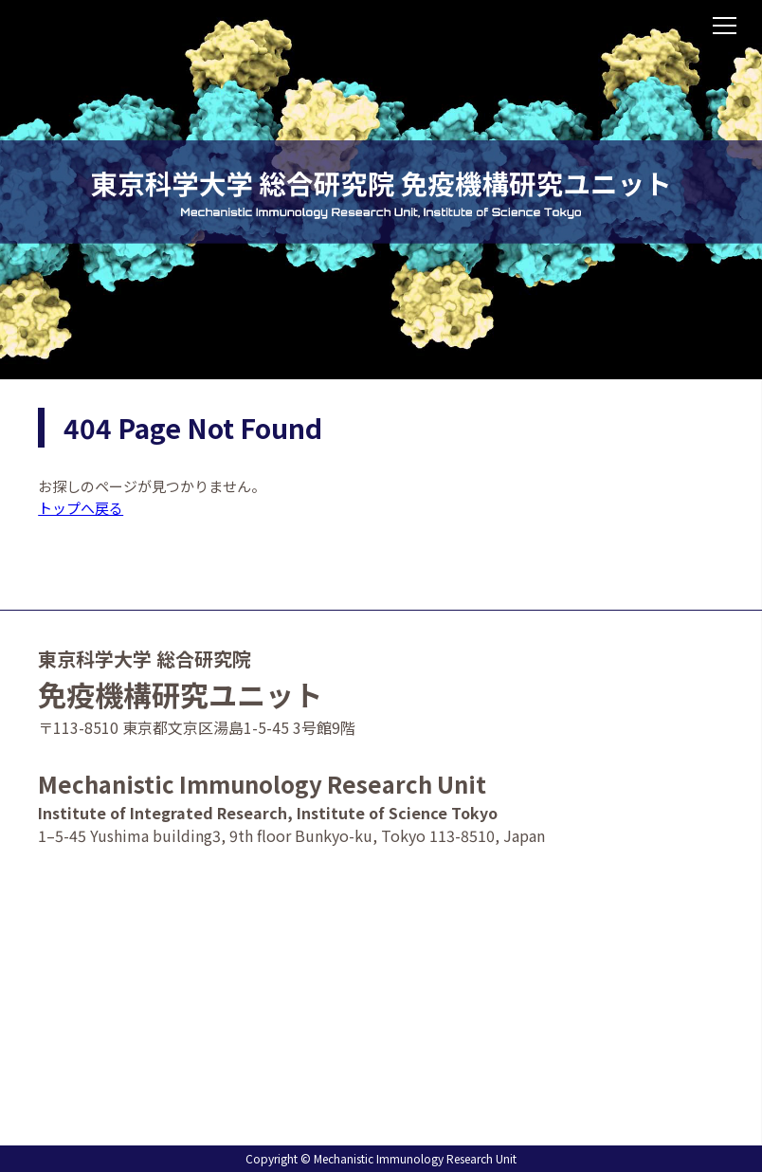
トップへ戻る (80, 508)
